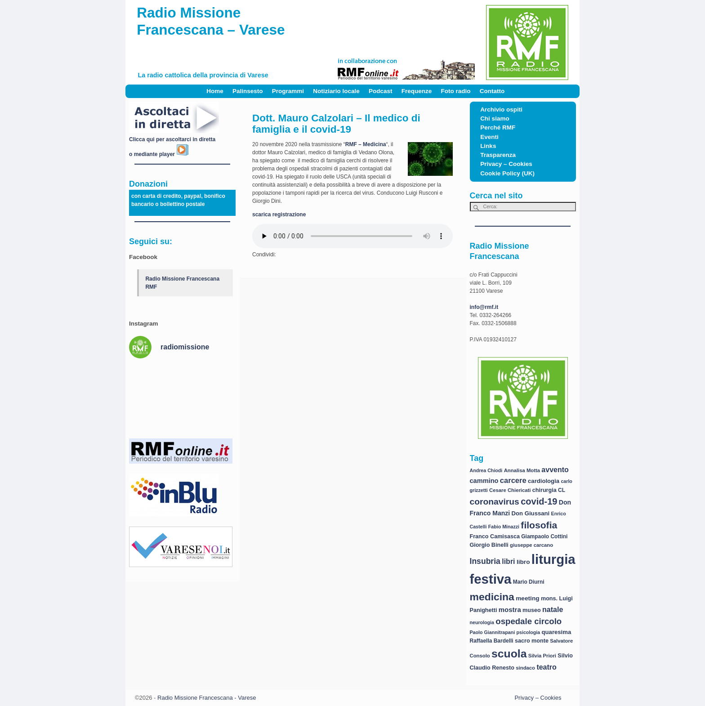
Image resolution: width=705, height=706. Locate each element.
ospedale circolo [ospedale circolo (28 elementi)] (528, 621)
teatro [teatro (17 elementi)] (546, 667)
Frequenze (417, 91)
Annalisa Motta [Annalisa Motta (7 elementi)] (522, 470)
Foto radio (456, 91)
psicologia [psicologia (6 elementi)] (528, 632)
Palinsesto (247, 91)
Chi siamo (494, 118)
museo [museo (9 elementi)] (531, 610)
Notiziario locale (336, 91)
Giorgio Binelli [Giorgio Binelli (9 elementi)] (489, 545)
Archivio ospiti (501, 109)
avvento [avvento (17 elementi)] (554, 470)
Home (214, 91)
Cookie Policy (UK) (507, 173)
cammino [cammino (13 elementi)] (484, 480)
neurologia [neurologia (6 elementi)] (482, 622)
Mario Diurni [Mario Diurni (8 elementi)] (528, 582)
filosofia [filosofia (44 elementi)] (539, 525)
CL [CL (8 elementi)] (561, 490)
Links (488, 146)
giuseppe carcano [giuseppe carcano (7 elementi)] (531, 545)
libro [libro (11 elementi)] (523, 562)
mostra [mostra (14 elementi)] (510, 609)
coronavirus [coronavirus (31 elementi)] (494, 501)
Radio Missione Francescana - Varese (206, 697)
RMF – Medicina (365, 144)
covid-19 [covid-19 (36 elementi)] (539, 501)
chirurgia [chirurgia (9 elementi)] (544, 490)
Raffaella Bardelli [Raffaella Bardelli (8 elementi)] (491, 641)
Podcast (381, 91)
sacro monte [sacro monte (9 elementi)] (532, 641)
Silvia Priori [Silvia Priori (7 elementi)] (542, 655)
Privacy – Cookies (506, 164)
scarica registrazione (279, 214)
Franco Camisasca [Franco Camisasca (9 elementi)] (495, 536)
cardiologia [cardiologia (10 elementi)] (543, 481)
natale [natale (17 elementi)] (552, 609)
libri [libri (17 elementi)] (508, 561)
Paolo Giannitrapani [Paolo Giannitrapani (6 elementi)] (492, 632)
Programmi (288, 91)
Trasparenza (498, 155)
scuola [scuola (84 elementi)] (509, 654)
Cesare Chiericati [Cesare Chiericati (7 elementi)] (510, 490)
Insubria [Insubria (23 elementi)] (485, 561)
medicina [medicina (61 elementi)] (492, 597)
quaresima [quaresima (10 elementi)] (556, 632)
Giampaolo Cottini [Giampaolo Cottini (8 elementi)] (544, 536)
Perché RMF (497, 127)
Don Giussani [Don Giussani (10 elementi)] (531, 513)
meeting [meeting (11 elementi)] (527, 598)
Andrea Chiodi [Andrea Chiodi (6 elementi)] (486, 470)
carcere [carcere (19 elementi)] (513, 480)
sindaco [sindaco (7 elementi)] (525, 667)
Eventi (489, 137)
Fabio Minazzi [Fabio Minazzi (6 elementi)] (503, 526)
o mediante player (159, 154)
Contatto (492, 91)
